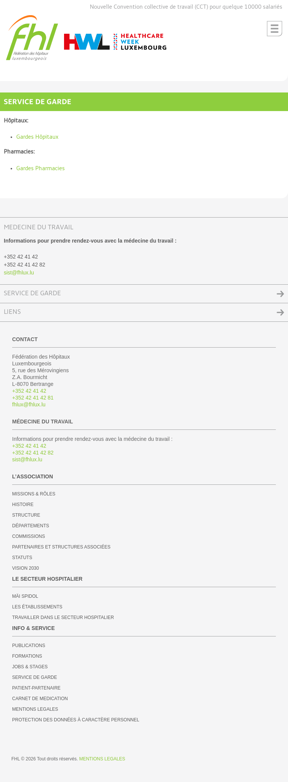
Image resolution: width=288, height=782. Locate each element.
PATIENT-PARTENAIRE (36, 688)
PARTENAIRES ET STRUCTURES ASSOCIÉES (61, 547)
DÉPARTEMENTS (30, 525)
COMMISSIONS (28, 536)
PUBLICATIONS (28, 645)
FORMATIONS (27, 656)
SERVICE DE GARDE (32, 293)
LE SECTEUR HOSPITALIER (47, 579)
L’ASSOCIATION (32, 476)
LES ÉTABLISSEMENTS (37, 607)
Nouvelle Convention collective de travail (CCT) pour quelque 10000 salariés (186, 7)
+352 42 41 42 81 (32, 398)
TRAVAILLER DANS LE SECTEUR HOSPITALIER (63, 617)
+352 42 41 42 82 (32, 453)
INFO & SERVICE (33, 628)
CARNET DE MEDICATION (40, 698)
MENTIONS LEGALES (35, 709)
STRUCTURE (26, 515)
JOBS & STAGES (30, 666)
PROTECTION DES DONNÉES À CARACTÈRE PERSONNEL (75, 719)
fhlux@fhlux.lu (28, 404)
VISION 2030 (25, 568)
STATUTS (22, 557)
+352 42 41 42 (29, 391)
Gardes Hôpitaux (37, 137)
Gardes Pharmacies (40, 168)
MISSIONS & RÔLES (33, 494)
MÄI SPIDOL (25, 596)
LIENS (12, 312)
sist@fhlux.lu (19, 273)
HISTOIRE (22, 504)
